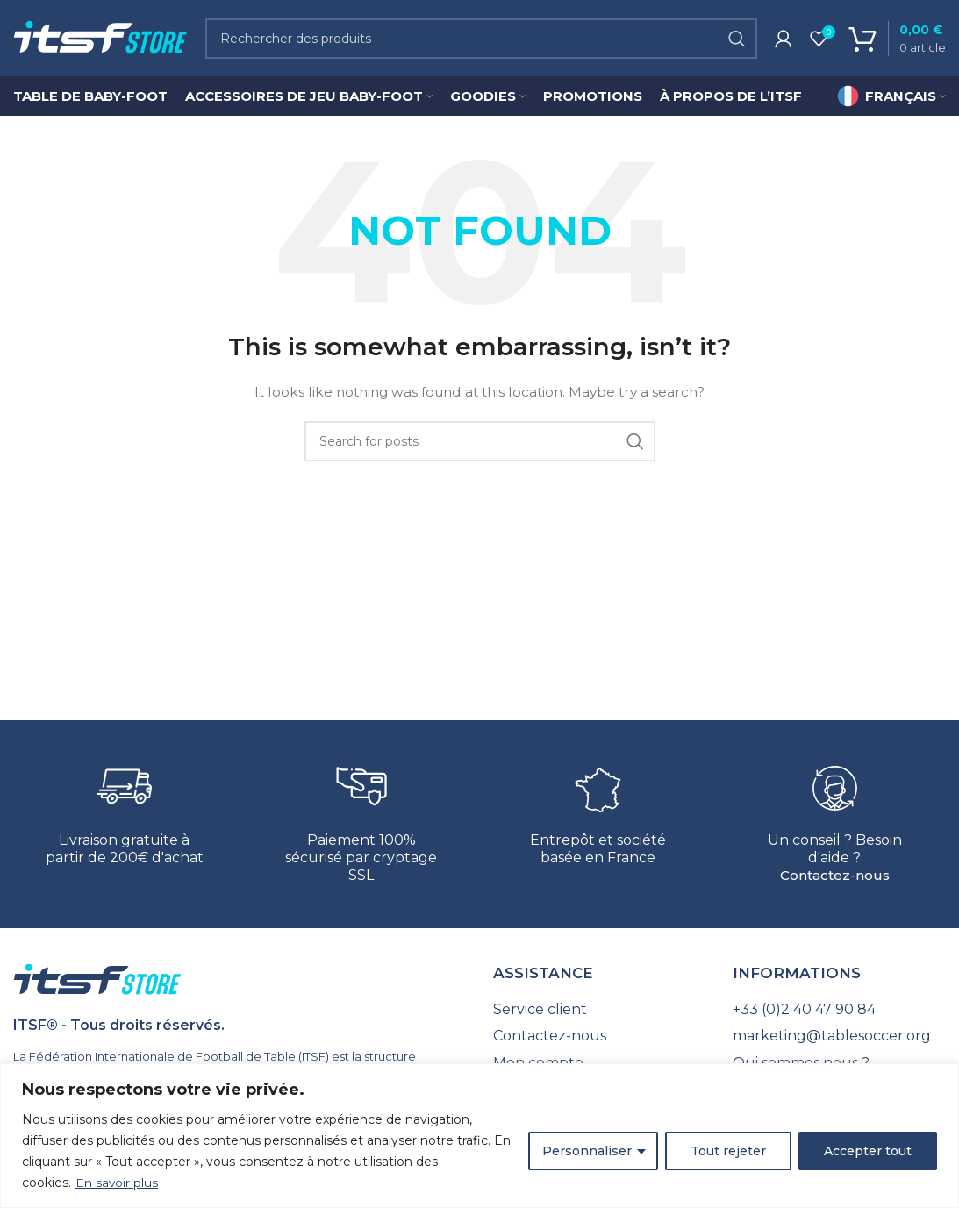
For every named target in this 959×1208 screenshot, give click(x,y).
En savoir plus (117, 1182)
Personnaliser (587, 1151)
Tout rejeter (728, 1151)
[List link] (599, 1011)
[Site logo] (100, 38)
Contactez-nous (834, 877)
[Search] (481, 39)
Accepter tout (868, 1151)
